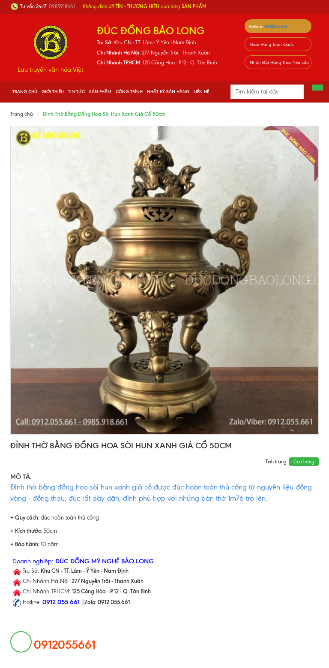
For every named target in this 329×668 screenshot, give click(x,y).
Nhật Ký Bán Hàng (168, 91)
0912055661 (275, 26)
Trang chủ (24, 91)
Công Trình (129, 91)
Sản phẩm (100, 91)
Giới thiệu (53, 91)
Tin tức (76, 91)
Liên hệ (201, 91)
